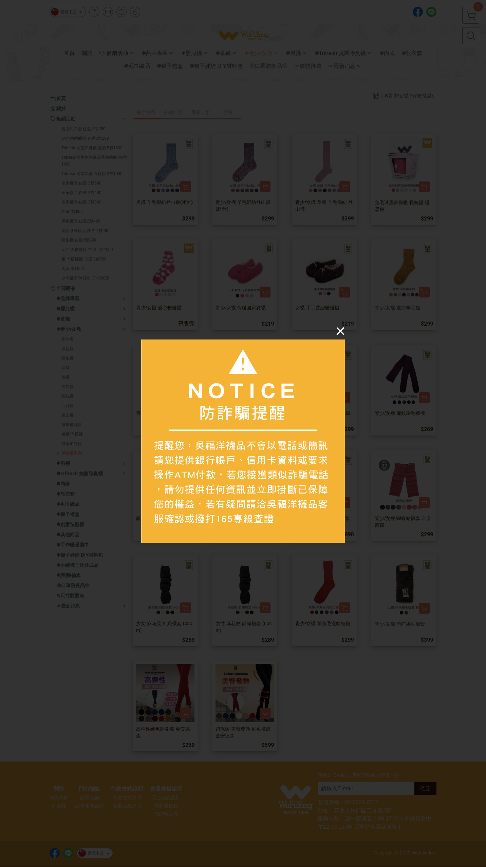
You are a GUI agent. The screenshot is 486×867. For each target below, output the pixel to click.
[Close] (340, 331)
